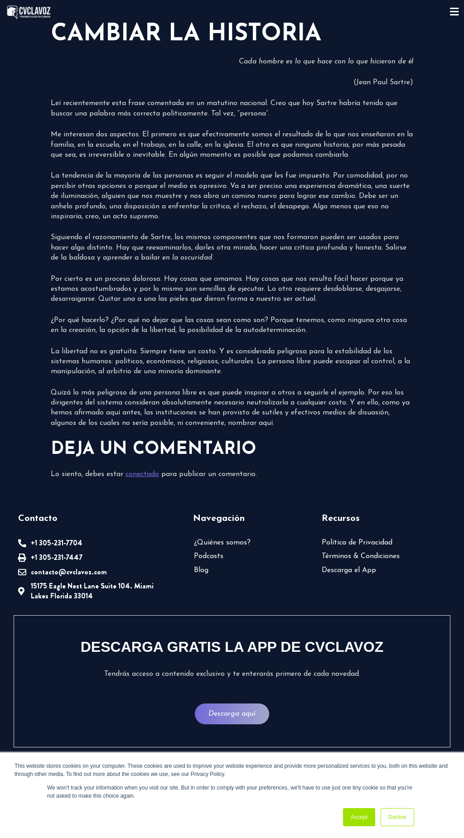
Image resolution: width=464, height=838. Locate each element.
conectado (142, 474)
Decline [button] (397, 817)
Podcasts (208, 556)
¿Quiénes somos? (222, 542)
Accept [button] (359, 817)
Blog (201, 570)
